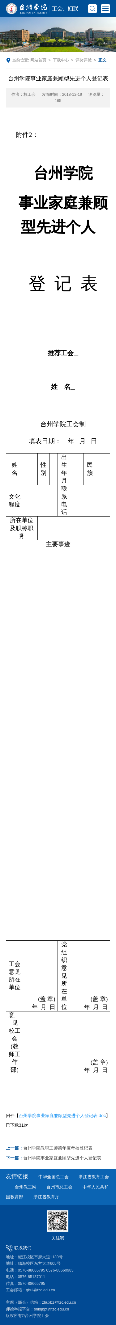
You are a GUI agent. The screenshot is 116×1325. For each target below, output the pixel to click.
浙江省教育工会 (94, 1177)
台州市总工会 (59, 1187)
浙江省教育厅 (46, 1197)
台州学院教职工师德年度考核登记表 (49, 1148)
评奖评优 (83, 60)
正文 (102, 60)
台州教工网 (26, 1187)
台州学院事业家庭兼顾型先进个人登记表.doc (62, 1115)
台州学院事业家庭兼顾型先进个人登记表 (53, 1158)
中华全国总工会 (53, 1177)
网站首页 (38, 60)
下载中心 (61, 60)
